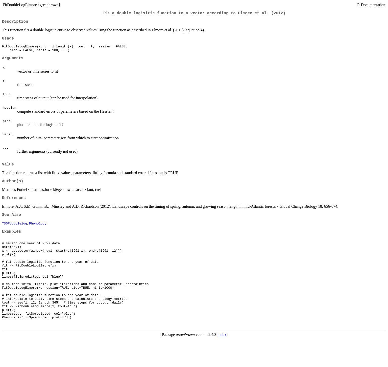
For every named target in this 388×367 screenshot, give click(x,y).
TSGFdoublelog (14, 232)
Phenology (37, 232)
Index (221, 363)
